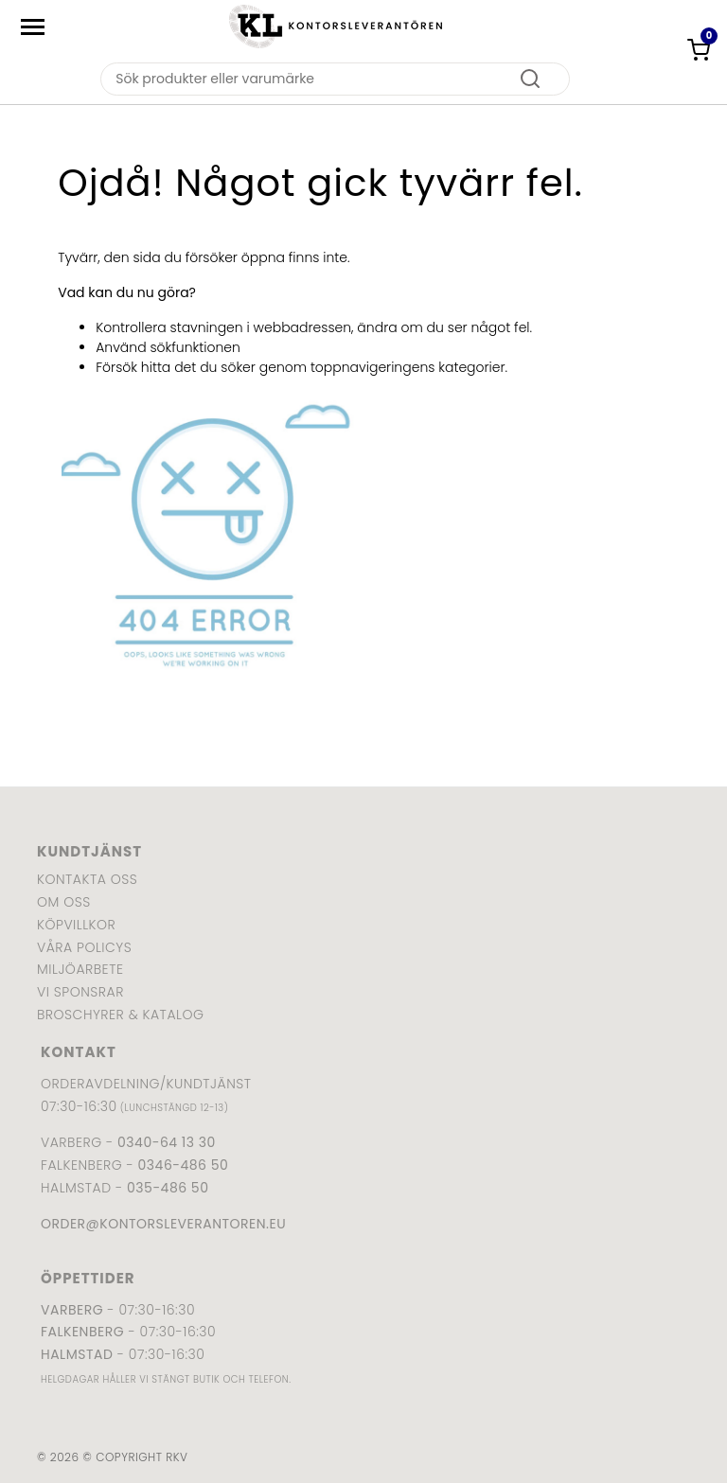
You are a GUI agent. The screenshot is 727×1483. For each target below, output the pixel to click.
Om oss (64, 901)
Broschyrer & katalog (120, 1014)
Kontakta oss (87, 879)
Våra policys (84, 947)
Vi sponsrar (80, 991)
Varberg (72, 1309)
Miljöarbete (80, 969)
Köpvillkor (76, 924)
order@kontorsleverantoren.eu (163, 1223)
